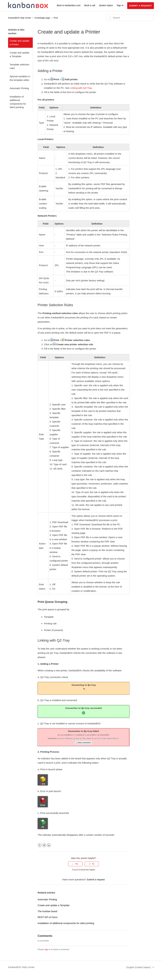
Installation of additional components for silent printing (18, 102)
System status (106, 5)
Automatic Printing (19, 88)
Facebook (40, 845)
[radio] (75, 864)
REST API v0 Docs (48, 917)
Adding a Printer (50, 71)
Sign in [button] (120, 5)
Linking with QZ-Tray (81, 88)
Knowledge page (42, 18)
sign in (47, 949)
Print (56, 18)
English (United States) (138, 967)
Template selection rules (19, 66)
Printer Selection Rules (55, 305)
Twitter (44, 845)
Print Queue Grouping (52, 601)
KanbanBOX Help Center (19, 18)
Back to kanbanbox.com (68, 5)
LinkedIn (49, 845)
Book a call (89, 5)
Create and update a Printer (19, 42)
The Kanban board (47, 911)
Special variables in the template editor (20, 78)
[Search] (130, 18)
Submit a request (140, 5)
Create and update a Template (19, 54)
